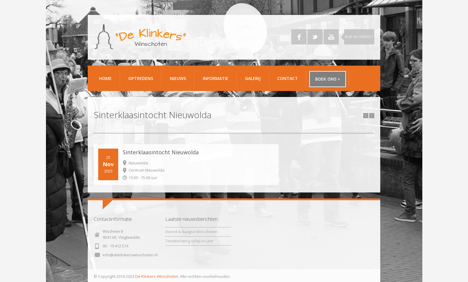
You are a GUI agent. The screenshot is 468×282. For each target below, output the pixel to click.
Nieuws (178, 78)
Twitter (315, 36)
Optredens (140, 78)
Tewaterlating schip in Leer (189, 241)
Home (105, 78)
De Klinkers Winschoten (156, 276)
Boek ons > (327, 79)
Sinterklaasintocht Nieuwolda (161, 152)
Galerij (254, 80)
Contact (289, 80)
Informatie (217, 80)
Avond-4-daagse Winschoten (191, 231)
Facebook (299, 36)
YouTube (331, 36)
